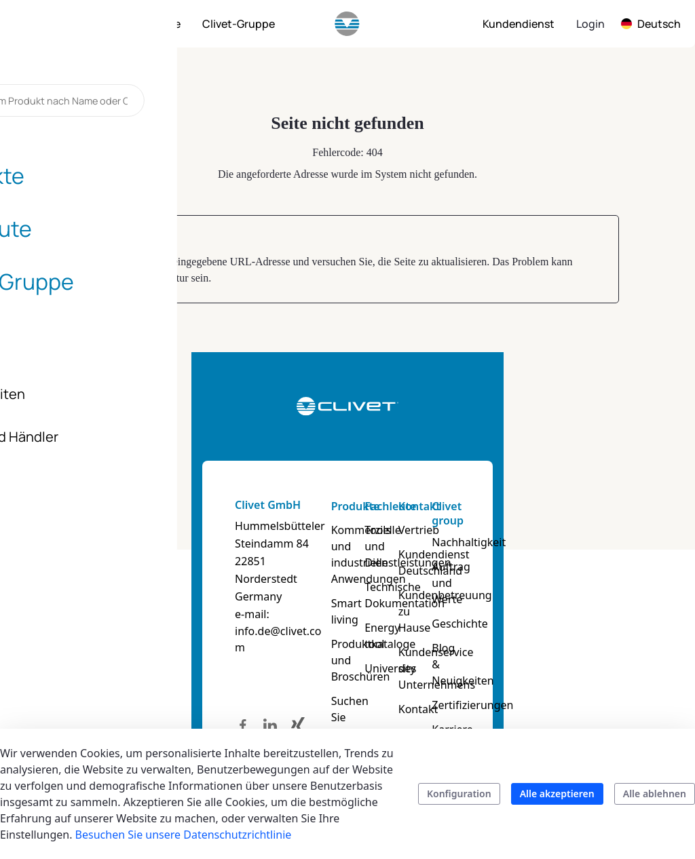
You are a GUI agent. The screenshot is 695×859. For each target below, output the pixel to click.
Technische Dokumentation (427, 578)
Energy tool (416, 611)
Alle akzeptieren (557, 793)
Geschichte (588, 607)
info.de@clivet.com (102, 595)
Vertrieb (494, 529)
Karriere (580, 696)
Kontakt (495, 506)
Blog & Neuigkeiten (591, 639)
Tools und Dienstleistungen (427, 538)
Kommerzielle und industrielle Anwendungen (341, 546)
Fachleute (412, 506)
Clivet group (576, 513)
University (412, 635)
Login (590, 23)
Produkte (325, 506)
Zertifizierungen (600, 672)
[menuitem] (84, 24)
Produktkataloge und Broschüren (341, 627)
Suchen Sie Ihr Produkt (337, 676)
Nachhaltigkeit (597, 542)
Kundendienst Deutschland (509, 562)
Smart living (331, 586)
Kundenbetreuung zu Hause (514, 603)
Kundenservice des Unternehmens (512, 652)
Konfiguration (459, 793)
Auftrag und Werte (590, 574)
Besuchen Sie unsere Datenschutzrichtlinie (183, 834)
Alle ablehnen (654, 793)
